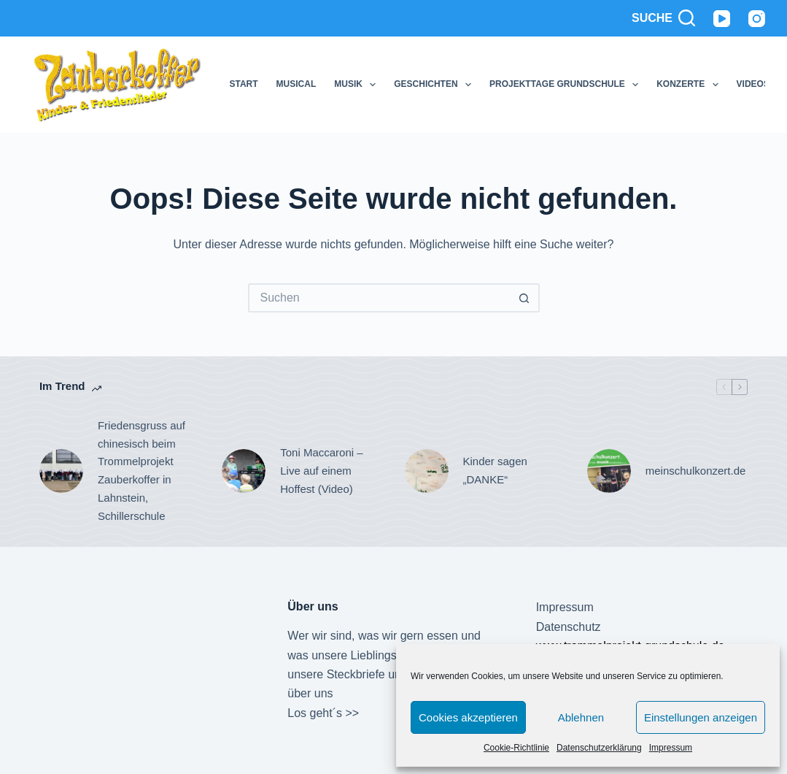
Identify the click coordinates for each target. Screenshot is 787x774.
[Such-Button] (525, 298)
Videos (753, 84)
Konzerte (690, 84)
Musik (357, 84)
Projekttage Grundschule (566, 84)
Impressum (670, 748)
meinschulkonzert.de (696, 470)
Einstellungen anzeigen (700, 717)
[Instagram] (756, 18)
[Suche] (663, 18)
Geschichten (435, 84)
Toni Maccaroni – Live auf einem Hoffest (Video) (321, 470)
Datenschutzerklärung (599, 748)
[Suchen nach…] (379, 298)
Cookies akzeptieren (468, 717)
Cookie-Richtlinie (516, 748)
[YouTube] (721, 18)
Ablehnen (581, 717)
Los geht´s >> (323, 713)
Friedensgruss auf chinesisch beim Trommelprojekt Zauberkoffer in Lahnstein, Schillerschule (141, 470)
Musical (296, 84)
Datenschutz (568, 627)
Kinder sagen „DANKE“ (495, 470)
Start (243, 84)
